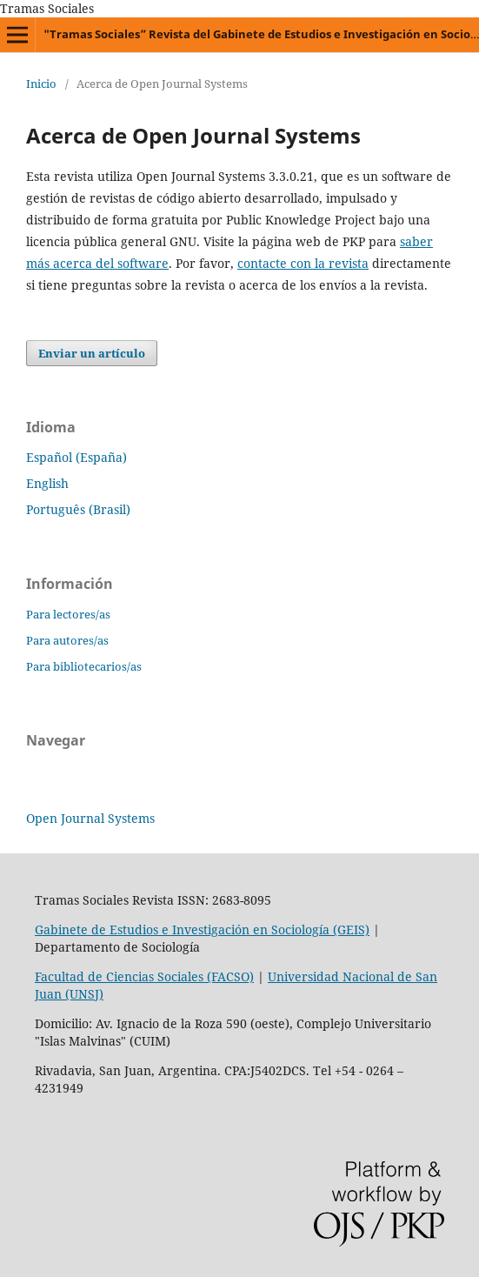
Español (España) (76, 457)
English (47, 483)
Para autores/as (67, 640)
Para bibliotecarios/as (84, 666)
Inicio (41, 83)
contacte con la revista (303, 263)
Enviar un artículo (91, 353)
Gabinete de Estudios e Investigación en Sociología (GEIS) (202, 929)
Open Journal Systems (90, 818)
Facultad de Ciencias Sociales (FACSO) (144, 976)
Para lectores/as (68, 614)
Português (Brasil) (78, 509)
